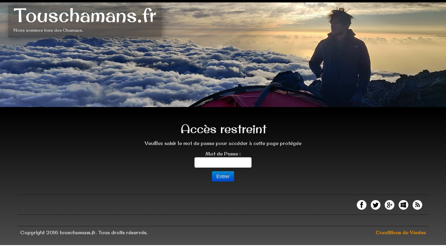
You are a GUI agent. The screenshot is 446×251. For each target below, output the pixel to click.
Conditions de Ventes (401, 232)
